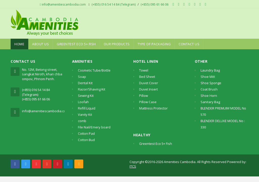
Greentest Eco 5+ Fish (76, 44)
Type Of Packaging (154, 44)
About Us (40, 44)
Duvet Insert (148, 89)
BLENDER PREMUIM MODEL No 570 (223, 111)
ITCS (133, 166)
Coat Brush (209, 89)
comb (82, 121)
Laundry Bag (210, 70)
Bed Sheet (147, 76)
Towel (143, 70)
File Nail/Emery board (94, 127)
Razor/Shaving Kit (91, 89)
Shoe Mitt (208, 76)
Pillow (143, 95)
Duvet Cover (148, 83)
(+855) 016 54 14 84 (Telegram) (114, 4)
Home (19, 44)
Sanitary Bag (210, 102)
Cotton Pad (86, 133)
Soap (82, 76)
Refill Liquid (86, 108)
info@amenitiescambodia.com (62, 4)
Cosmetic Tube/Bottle (94, 70)
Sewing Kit (86, 95)
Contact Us (189, 44)
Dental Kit (85, 83)
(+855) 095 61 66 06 (154, 4)
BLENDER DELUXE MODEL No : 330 (223, 124)
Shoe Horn (209, 95)
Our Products (117, 44)
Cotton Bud (86, 140)
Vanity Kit (85, 114)
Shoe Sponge (211, 83)
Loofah (83, 102)
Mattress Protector (153, 108)
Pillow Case (148, 102)
